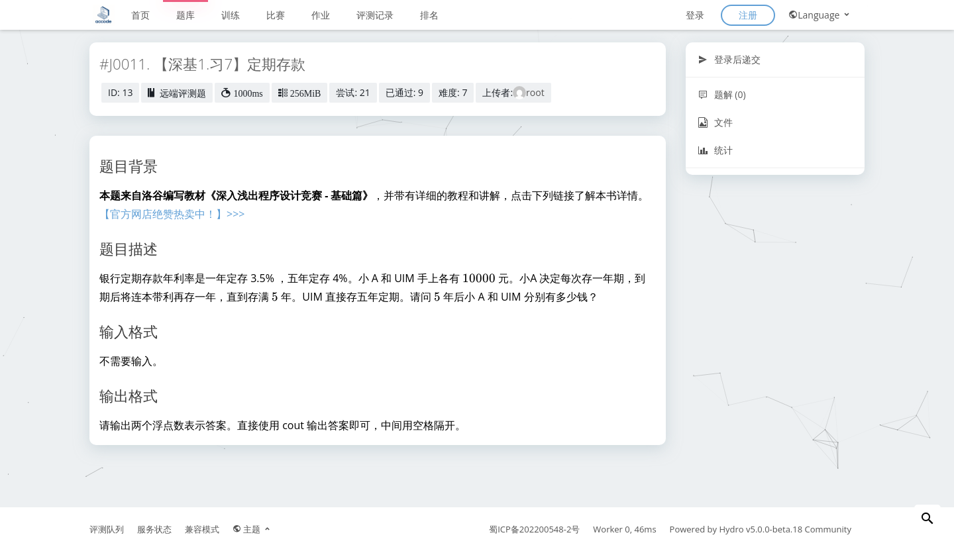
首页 (140, 15)
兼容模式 (202, 529)
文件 (715, 122)
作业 (320, 15)
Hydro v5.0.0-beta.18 (760, 529)
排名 (429, 15)
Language (819, 15)
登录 (695, 15)
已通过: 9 (404, 92)
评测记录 (375, 15)
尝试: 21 (353, 92)
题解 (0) (722, 94)
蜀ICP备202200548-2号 (534, 529)
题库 (185, 15)
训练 (230, 15)
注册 (748, 15)
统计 (715, 150)
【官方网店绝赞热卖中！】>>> (171, 214)
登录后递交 (729, 59)
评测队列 (106, 529)
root (535, 92)
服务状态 (154, 529)
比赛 (275, 15)
